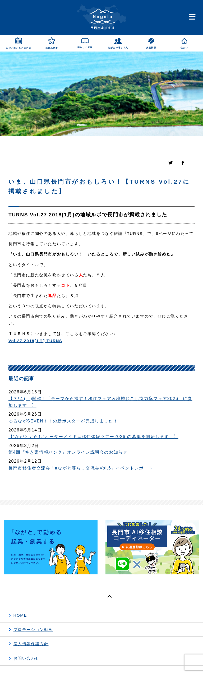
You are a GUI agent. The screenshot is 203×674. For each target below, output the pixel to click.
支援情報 (151, 48)
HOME (20, 615)
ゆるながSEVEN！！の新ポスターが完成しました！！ (65, 421)
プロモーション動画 (33, 629)
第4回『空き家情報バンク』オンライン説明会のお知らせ (68, 452)
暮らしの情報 (85, 47)
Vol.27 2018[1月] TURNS (35, 340)
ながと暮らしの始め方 (18, 48)
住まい (184, 48)
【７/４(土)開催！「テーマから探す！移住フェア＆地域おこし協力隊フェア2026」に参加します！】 (100, 402)
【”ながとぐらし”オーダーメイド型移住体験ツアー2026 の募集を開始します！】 (93, 436)
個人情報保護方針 (31, 644)
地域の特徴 (51, 48)
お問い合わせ (26, 658)
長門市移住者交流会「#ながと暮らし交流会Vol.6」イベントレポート (80, 468)
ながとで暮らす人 (118, 48)
